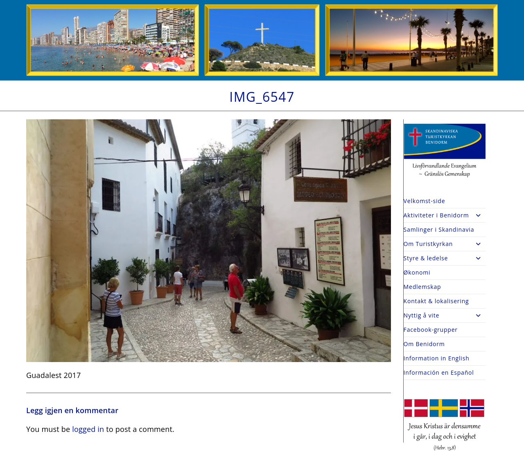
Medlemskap (422, 287)
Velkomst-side (424, 201)
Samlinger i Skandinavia (439, 229)
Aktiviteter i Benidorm (445, 215)
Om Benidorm (424, 344)
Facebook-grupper (431, 329)
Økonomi (417, 272)
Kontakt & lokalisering (436, 301)
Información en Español (439, 372)
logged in (88, 429)
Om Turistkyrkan (445, 244)
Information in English (437, 358)
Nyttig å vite (445, 315)
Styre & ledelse (445, 258)
